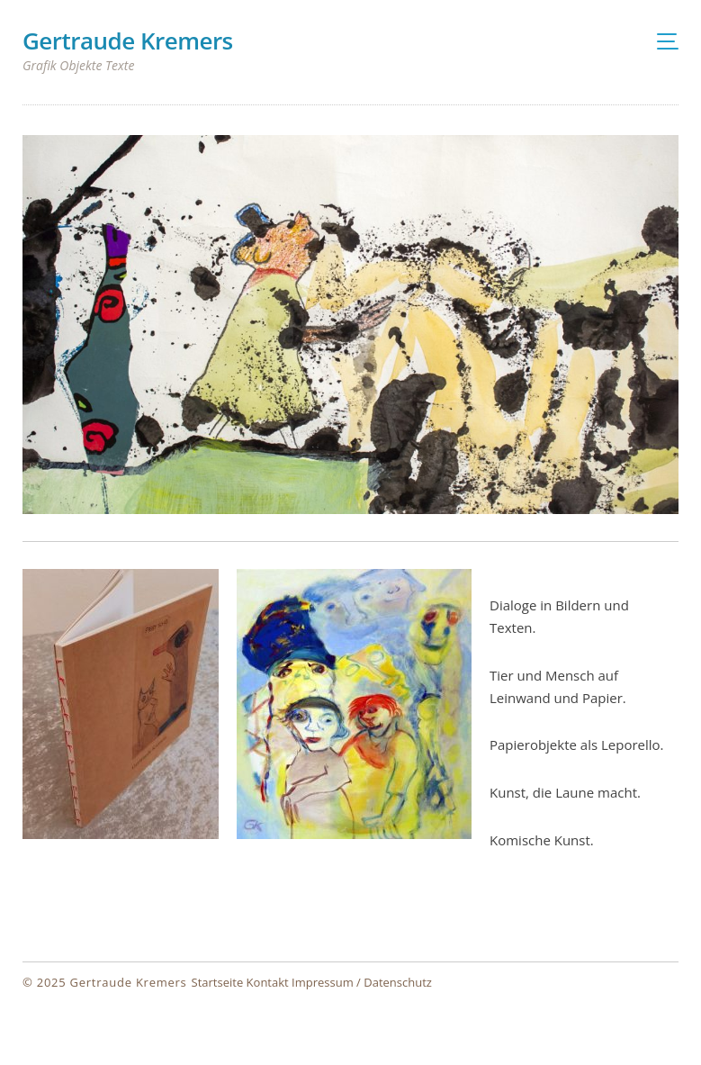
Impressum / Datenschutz (362, 982)
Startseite (218, 982)
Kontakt (268, 982)
